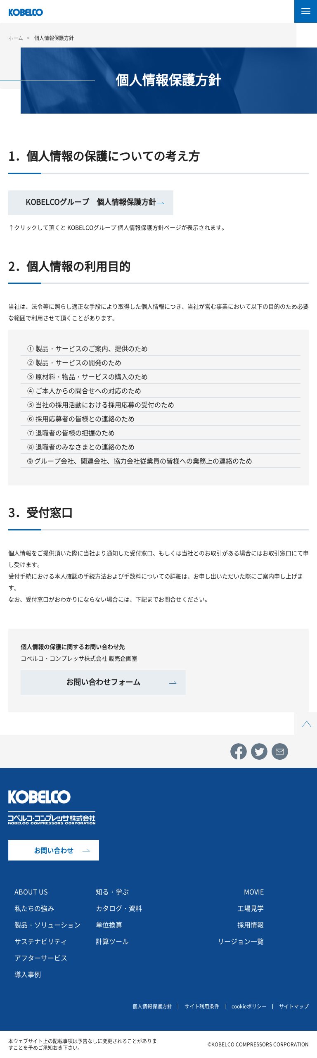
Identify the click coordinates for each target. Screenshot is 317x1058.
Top (306, 717)
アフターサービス (40, 958)
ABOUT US (31, 891)
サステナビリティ (40, 941)
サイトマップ (294, 1006)
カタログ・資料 (119, 908)
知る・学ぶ (112, 891)
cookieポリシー (249, 1006)
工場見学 (250, 908)
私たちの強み (34, 908)
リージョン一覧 (241, 941)
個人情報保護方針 (152, 1006)
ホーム (15, 38)
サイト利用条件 (202, 1006)
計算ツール (112, 941)
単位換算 (109, 925)
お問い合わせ (53, 850)
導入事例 (27, 974)
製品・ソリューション (47, 925)
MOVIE (254, 891)
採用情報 (250, 925)
